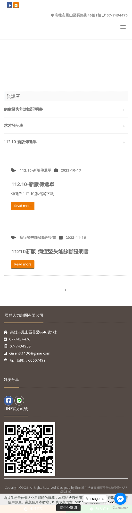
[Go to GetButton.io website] (120, 508)
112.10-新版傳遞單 (20, 141)
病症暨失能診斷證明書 (23, 109)
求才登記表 (13, 125)
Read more (23, 205)
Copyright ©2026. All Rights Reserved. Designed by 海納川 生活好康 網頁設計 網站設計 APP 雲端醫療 (66, 490)
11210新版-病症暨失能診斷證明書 (50, 251)
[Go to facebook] (120, 499)
